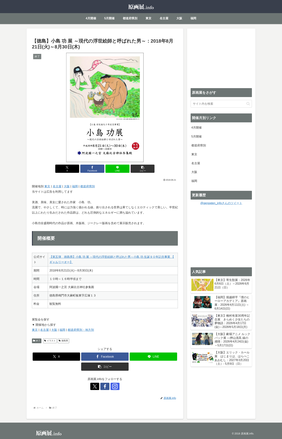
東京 (47, 186)
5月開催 (196, 136)
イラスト (50, 340)
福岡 (75, 186)
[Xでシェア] (68, 169)
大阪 (67, 186)
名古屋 (57, 186)
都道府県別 (87, 186)
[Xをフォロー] (96, 386)
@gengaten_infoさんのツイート (221, 203)
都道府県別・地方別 (81, 329)
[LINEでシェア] (117, 169)
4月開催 (196, 127)
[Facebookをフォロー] (105, 386)
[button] (141, 169)
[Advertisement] (221, 57)
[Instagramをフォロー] (113, 386)
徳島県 (63, 340)
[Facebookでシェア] (92, 169)
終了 (36, 340)
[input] (221, 104)
